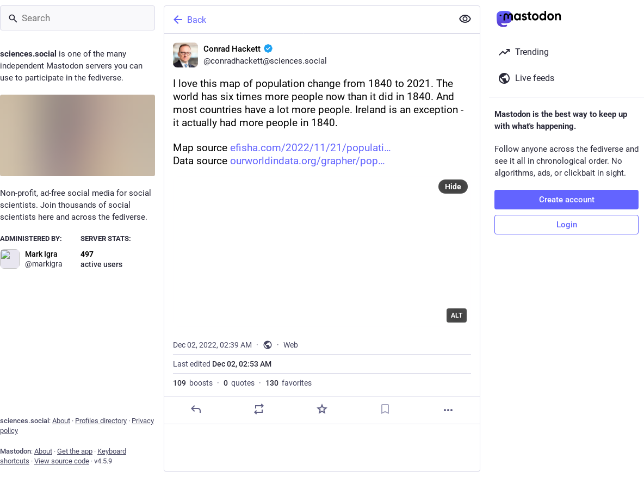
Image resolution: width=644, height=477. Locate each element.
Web (290, 344)
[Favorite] (322, 409)
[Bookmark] (385, 409)
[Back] (307, 19)
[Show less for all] (465, 19)
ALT (456, 315)
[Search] (77, 17)
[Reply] (195, 409)
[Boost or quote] (258, 409)
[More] (448, 410)
